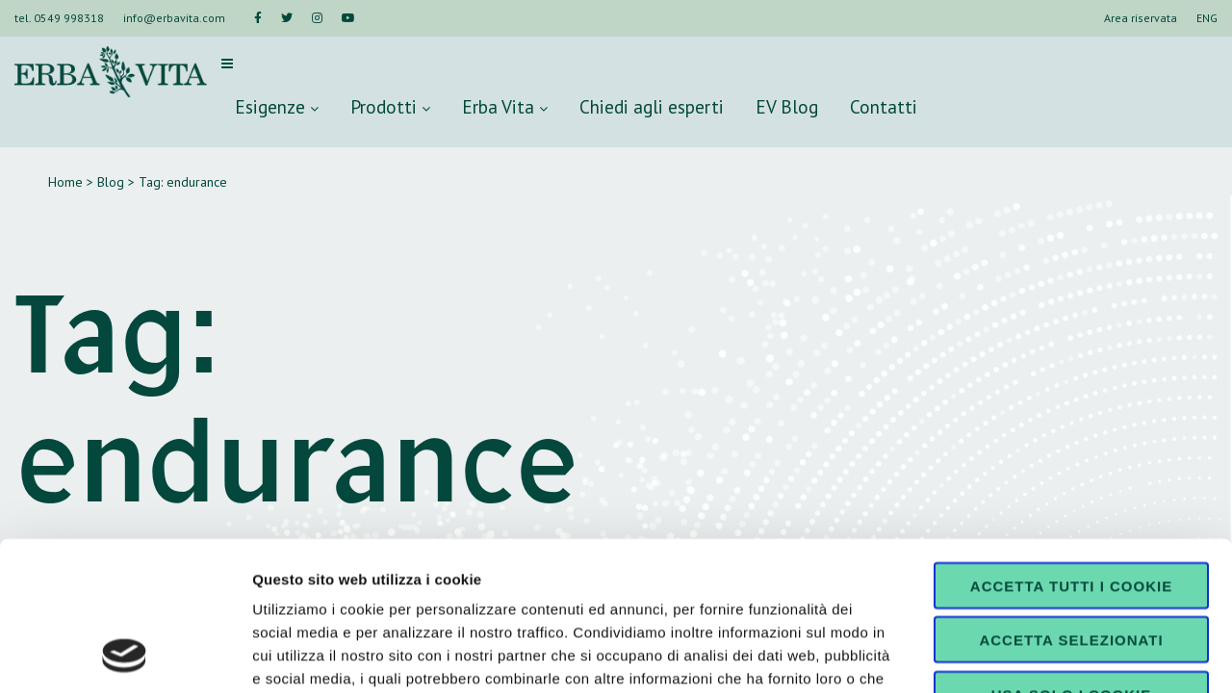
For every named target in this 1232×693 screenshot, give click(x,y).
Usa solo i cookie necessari (1071, 564)
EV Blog (787, 106)
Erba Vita (505, 106)
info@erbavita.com (174, 18)
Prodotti (390, 106)
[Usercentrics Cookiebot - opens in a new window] (124, 655)
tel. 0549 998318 (59, 18)
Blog (110, 182)
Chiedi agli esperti (651, 106)
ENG (1207, 18)
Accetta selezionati (1071, 503)
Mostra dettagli (1013, 655)
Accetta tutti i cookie (1071, 448)
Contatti (883, 106)
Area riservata (1140, 18)
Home (65, 182)
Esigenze (277, 106)
